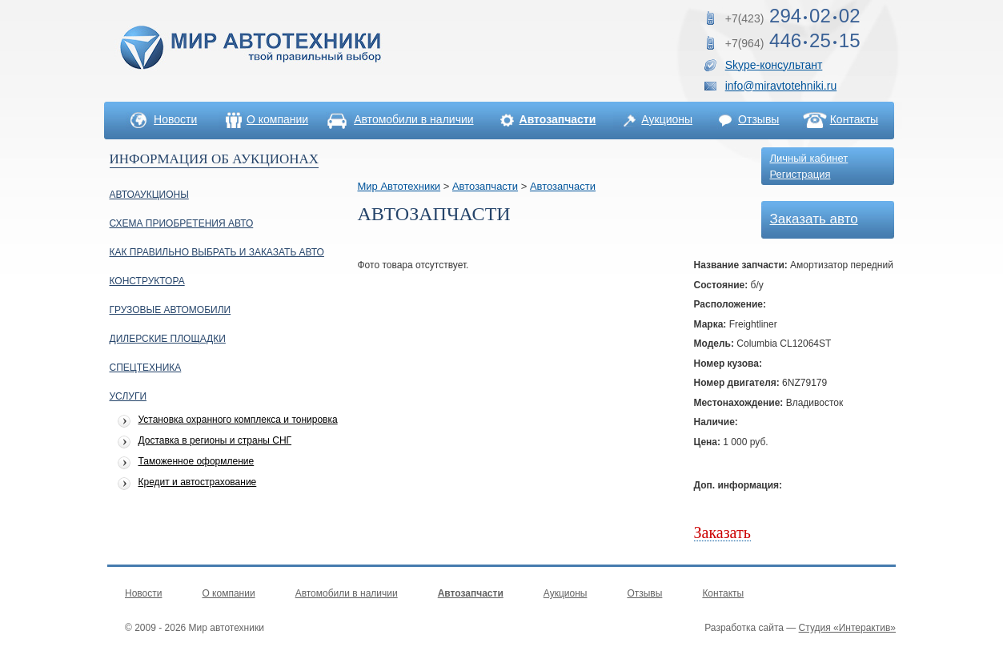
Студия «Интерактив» (847, 627)
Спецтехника (146, 367)
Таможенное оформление (196, 461)
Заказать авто (814, 219)
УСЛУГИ (128, 396)
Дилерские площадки (168, 338)
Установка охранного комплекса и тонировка (238, 420)
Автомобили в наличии (413, 119)
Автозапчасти (485, 186)
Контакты (854, 119)
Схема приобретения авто (182, 223)
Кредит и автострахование (197, 482)
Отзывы (758, 119)
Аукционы (666, 119)
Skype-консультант (774, 64)
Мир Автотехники (399, 186)
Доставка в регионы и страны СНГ (215, 441)
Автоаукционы (149, 194)
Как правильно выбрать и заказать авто (217, 252)
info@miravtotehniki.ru (781, 85)
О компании (277, 119)
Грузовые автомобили (170, 309)
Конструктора (147, 281)
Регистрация (800, 174)
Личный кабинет (809, 158)
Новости (175, 119)
